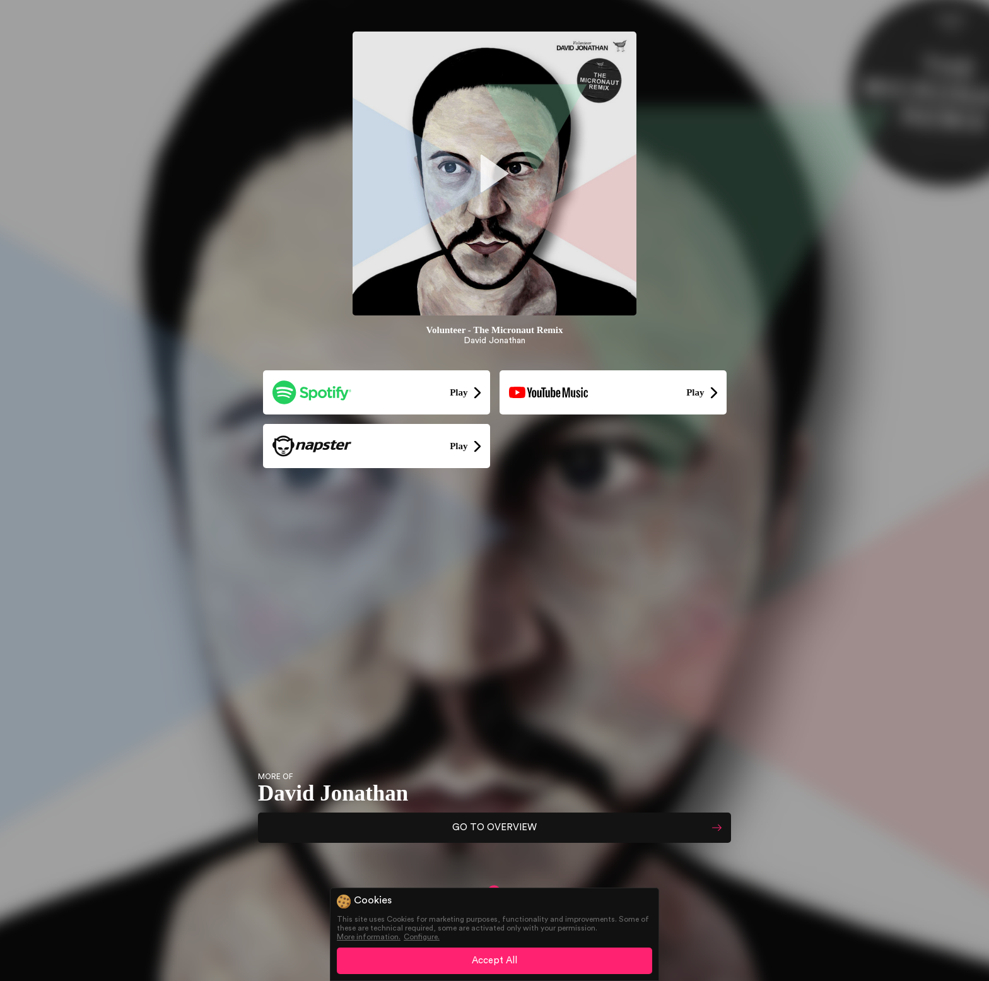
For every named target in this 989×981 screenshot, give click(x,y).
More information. (369, 937)
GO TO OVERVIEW (494, 827)
